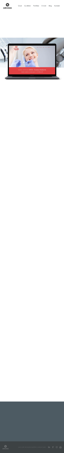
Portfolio (36, 6)
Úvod (20, 6)
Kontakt (57, 6)
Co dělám (27, 6)
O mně (44, 6)
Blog (50, 6)
